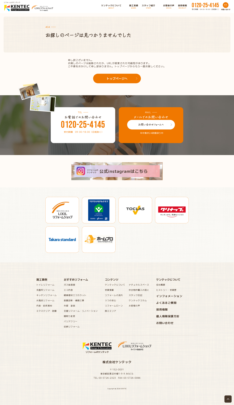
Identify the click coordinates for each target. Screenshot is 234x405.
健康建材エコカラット (75, 295)
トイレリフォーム (45, 284)
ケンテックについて (115, 284)
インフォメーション (169, 296)
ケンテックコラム (138, 300)
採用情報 (162, 309)
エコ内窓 (68, 289)
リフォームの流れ (114, 295)
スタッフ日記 (135, 295)
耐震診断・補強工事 (74, 300)
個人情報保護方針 (168, 316)
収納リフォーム (72, 326)
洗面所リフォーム (45, 289)
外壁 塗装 (69, 305)
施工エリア (110, 310)
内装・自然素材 (44, 305)
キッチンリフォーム (46, 295)
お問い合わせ (165, 323)
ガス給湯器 (69, 284)
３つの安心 (110, 300)
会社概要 (160, 284)
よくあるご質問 (166, 303)
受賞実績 (109, 289)
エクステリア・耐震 (46, 310)
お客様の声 (134, 305)
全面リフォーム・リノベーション (81, 310)
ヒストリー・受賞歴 (166, 289)
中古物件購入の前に (139, 289)
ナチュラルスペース (139, 284)
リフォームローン (114, 305)
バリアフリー (70, 321)
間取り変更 (69, 316)
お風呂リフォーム (45, 300)
